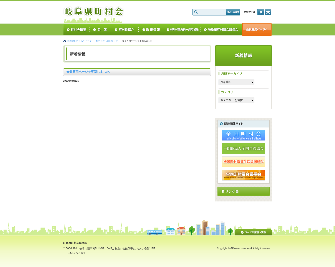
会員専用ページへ (257, 29)
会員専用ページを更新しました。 (89, 71)
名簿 (100, 29)
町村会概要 (76, 29)
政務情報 (151, 29)
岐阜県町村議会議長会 (221, 29)
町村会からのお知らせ (107, 41)
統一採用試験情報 (182, 29)
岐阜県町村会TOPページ (80, 41)
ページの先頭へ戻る (253, 231)
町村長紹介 (125, 29)
